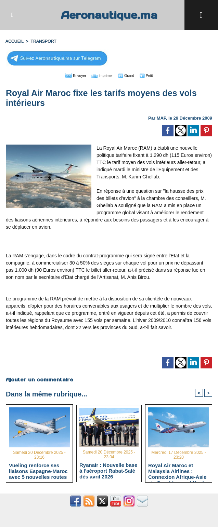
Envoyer (70, 75)
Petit (153, 75)
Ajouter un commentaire (39, 379)
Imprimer (101, 75)
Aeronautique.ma (109, 15)
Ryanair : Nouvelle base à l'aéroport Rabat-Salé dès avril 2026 (108, 470)
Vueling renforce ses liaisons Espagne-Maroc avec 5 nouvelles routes (38, 470)
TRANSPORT (42, 41)
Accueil (14, 41)
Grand (130, 75)
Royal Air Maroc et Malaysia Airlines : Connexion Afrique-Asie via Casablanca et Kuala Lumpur (177, 470)
